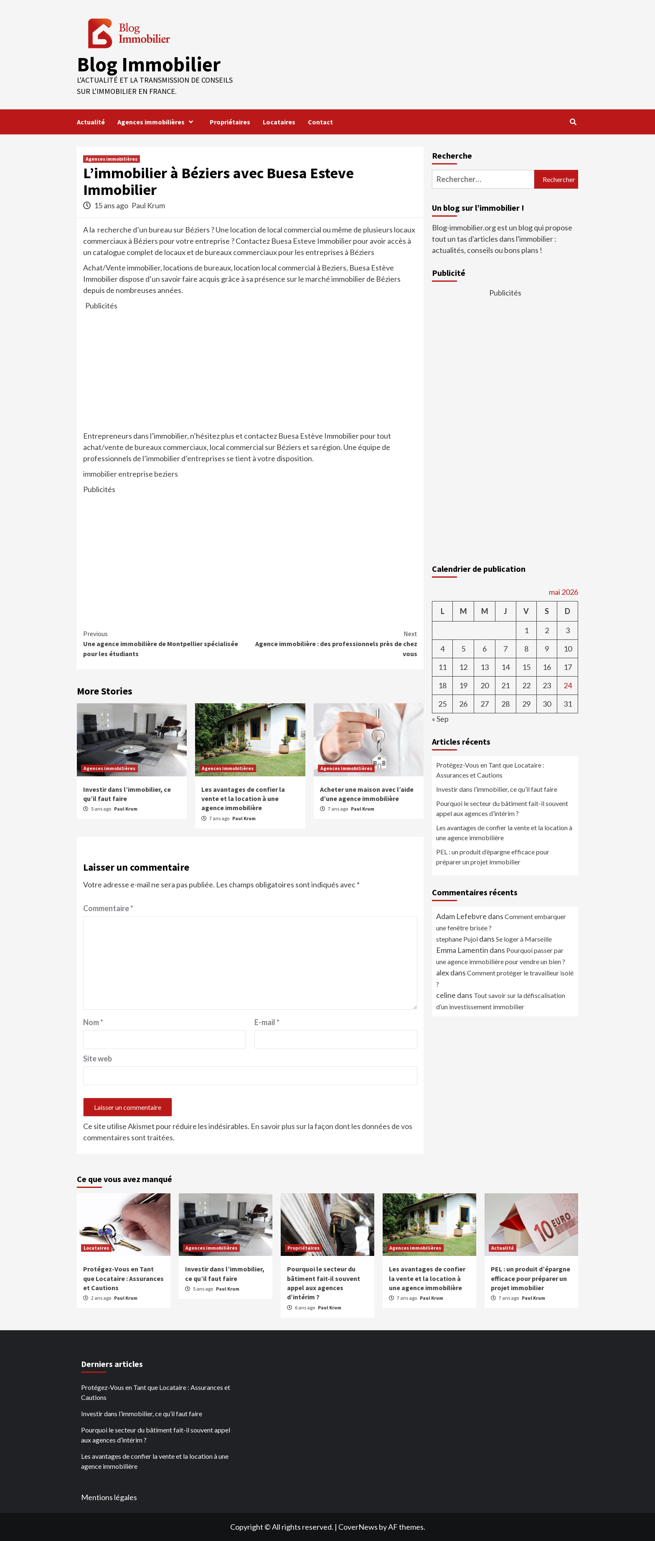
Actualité (91, 122)
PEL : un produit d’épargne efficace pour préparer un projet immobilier (492, 857)
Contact (320, 122)
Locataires (279, 122)
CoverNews (358, 1526)
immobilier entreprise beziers (130, 473)
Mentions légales (109, 1497)
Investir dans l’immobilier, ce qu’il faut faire (496, 789)
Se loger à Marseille (524, 939)
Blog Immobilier (149, 64)
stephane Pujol (457, 939)
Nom (93, 1022)
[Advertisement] (250, 369)
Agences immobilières (157, 122)
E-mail (266, 1022)
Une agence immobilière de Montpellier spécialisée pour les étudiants (166, 643)
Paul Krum (148, 205)
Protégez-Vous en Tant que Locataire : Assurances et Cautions (490, 770)
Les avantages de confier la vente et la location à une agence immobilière (243, 798)
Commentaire (108, 908)
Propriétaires (230, 122)
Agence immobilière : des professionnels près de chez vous (333, 643)
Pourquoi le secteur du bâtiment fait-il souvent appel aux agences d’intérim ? (502, 808)
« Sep (440, 718)
